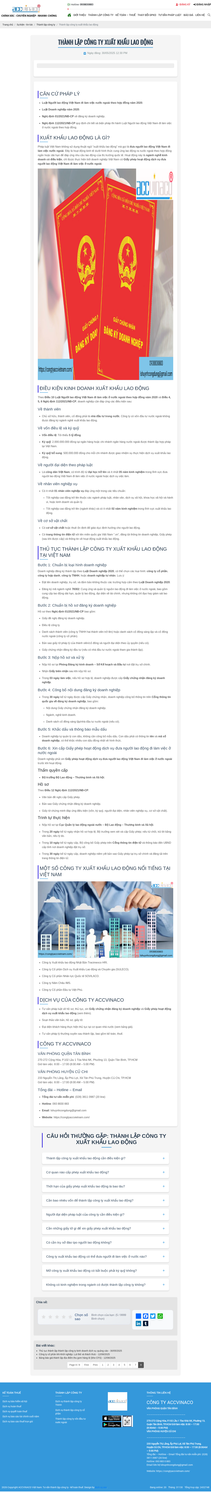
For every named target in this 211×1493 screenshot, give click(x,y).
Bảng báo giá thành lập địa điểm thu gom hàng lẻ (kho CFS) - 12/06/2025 (77, 1359)
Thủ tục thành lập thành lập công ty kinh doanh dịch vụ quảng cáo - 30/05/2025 (80, 1352)
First (86, 1366)
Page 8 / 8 (74, 1366)
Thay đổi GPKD (147, 15)
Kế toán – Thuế (126, 15)
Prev (95, 1366)
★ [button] (44, 1317)
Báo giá (188, 15)
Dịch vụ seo (101, 1488)
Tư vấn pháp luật (169, 15)
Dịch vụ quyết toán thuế (15, 1413)
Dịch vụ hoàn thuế (12, 1408)
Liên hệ (200, 15)
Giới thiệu (79, 15)
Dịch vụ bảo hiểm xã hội (15, 1403)
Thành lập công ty (100, 15)
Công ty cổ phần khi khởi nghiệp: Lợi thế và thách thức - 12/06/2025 (74, 1356)
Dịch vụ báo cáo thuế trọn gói (18, 1423)
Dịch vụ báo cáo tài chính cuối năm (21, 1418)
